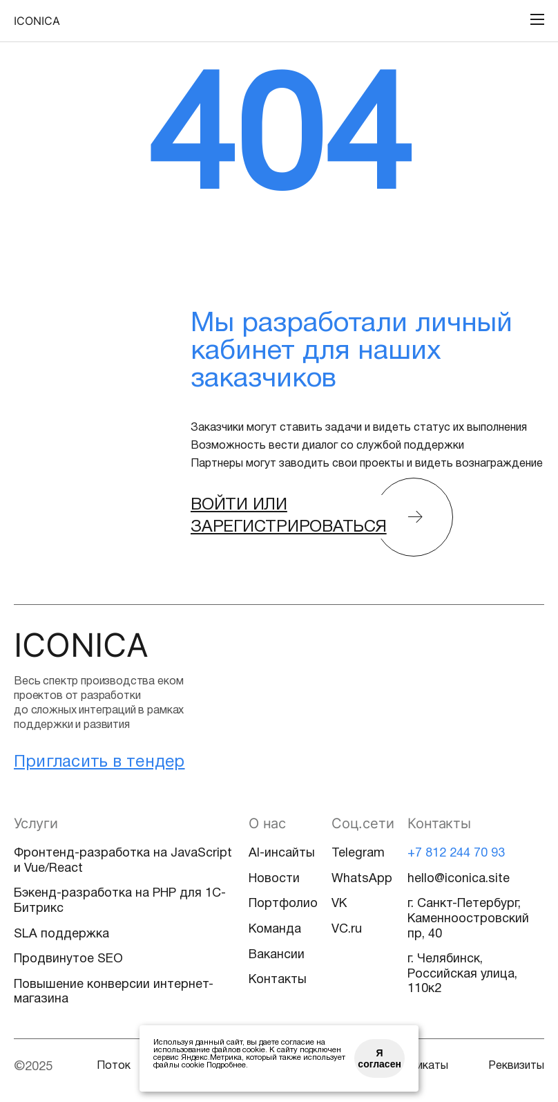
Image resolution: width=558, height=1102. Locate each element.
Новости (274, 879)
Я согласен (379, 1058)
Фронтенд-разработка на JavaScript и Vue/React (123, 861)
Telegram (358, 853)
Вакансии (277, 955)
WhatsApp (361, 879)
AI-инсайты (282, 853)
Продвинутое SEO (68, 959)
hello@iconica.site (458, 879)
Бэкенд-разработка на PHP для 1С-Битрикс (120, 901)
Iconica (37, 21)
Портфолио (283, 904)
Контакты (278, 980)
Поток (114, 1066)
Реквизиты (516, 1066)
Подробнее (226, 1065)
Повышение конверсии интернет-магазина (113, 992)
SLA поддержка (61, 934)
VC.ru (346, 929)
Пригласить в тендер (99, 762)
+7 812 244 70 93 (456, 853)
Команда (275, 929)
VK (339, 904)
